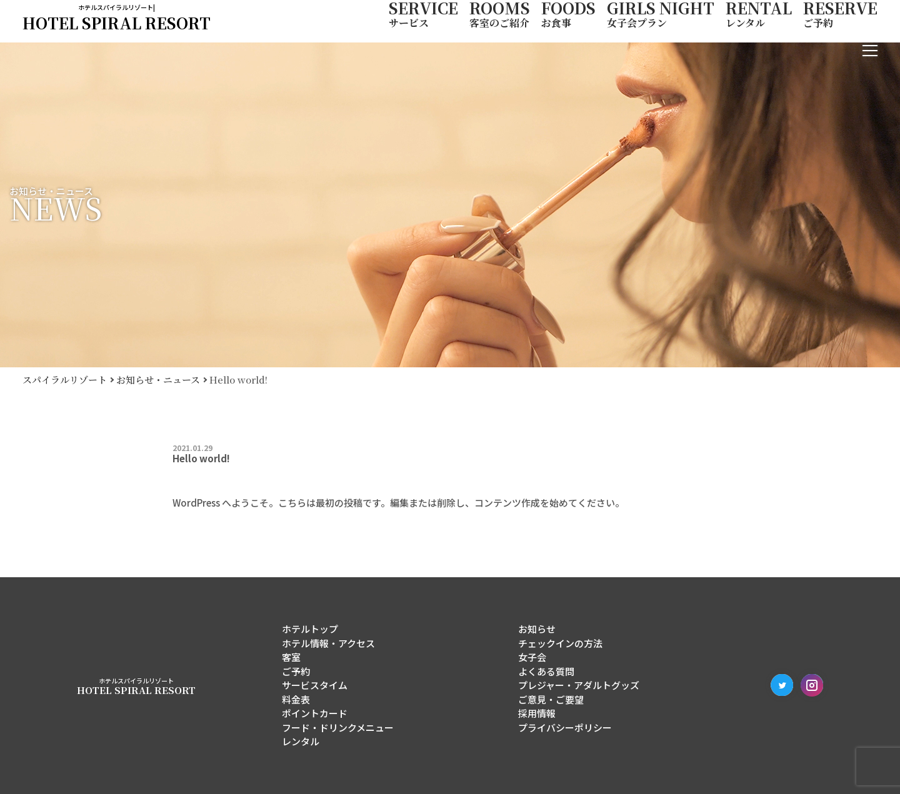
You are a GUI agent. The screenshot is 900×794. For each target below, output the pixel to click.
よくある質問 (546, 671)
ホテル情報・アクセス (328, 643)
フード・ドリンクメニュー (338, 727)
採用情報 (537, 713)
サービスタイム (315, 685)
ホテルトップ (310, 628)
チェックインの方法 (560, 643)
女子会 (532, 656)
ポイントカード (315, 713)
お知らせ (537, 628)
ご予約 (296, 671)
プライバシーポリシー (565, 727)
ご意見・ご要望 (551, 699)
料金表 (296, 699)
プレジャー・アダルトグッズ (578, 685)
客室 (291, 656)
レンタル (300, 741)
